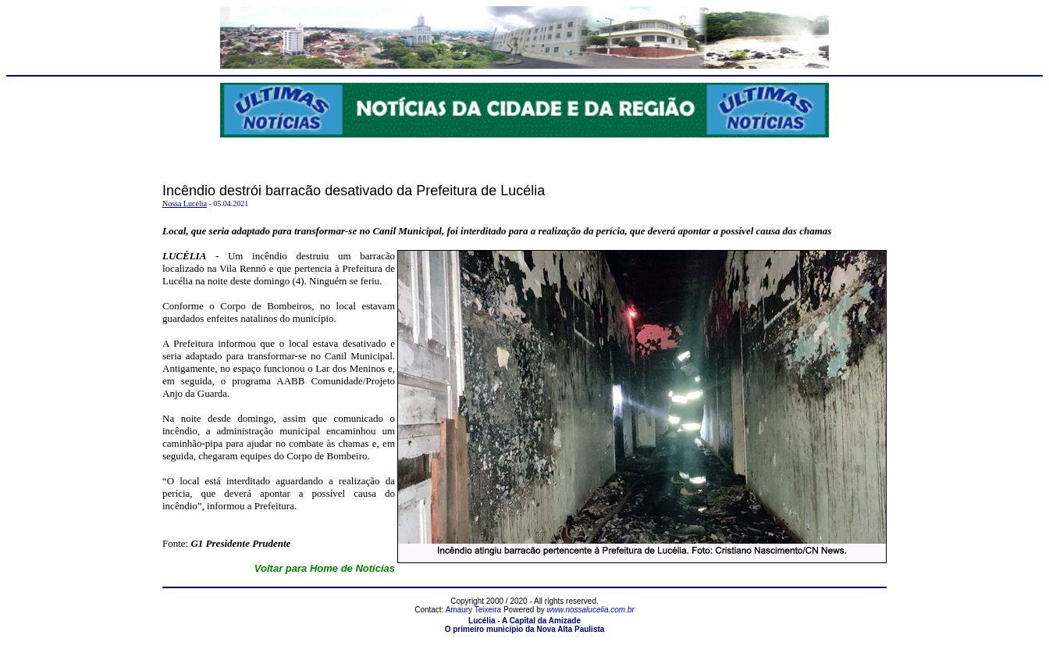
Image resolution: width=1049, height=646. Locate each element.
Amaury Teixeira (474, 609)
